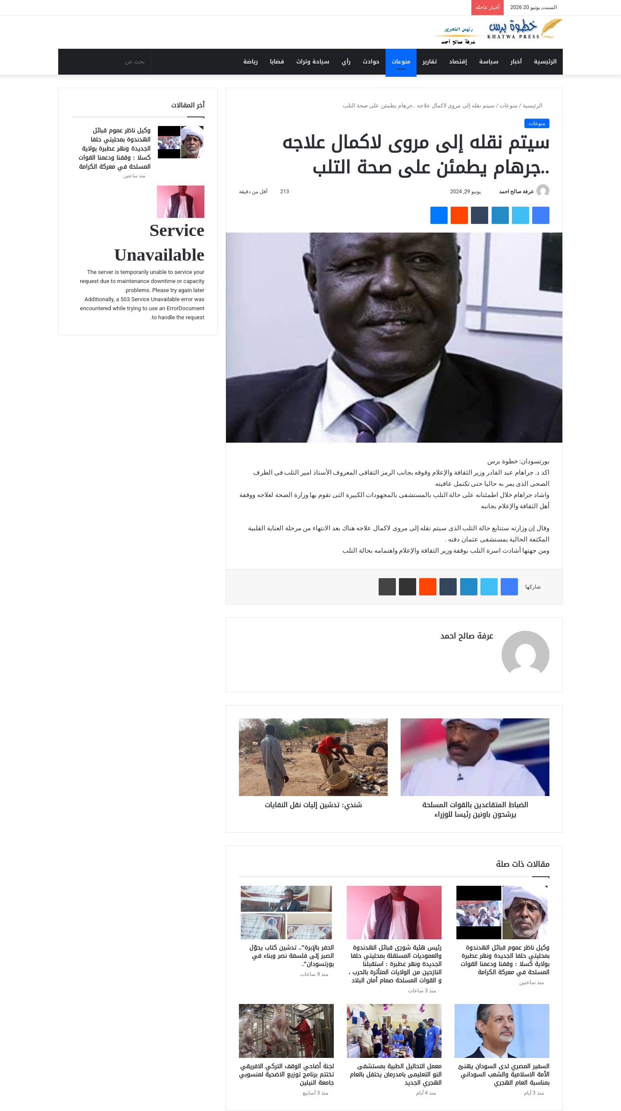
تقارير (430, 61)
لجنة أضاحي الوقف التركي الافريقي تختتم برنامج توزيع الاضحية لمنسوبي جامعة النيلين (286, 1075)
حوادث (371, 61)
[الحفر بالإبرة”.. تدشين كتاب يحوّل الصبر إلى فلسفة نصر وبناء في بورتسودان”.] (286, 912)
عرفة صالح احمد (516, 192)
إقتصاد (458, 61)
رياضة (250, 61)
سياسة (489, 61)
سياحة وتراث (312, 61)
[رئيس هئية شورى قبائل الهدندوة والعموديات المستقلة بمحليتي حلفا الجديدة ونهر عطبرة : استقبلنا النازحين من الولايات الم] (394, 912)
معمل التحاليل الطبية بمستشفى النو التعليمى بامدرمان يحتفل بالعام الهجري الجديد (396, 1075)
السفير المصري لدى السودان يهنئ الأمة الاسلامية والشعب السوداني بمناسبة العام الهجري (503, 1075)
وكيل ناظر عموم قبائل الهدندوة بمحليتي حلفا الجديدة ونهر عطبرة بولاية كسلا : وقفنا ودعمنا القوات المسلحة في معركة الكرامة (505, 960)
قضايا (277, 61)
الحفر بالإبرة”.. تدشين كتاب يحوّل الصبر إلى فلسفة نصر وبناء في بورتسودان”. (291, 956)
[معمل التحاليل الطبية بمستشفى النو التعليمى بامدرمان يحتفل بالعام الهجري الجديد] (394, 1030)
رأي (346, 61)
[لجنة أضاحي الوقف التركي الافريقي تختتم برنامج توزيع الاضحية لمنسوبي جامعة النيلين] (286, 1030)
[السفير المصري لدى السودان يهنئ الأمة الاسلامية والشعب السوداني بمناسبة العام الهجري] (502, 1030)
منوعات (401, 61)
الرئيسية (545, 61)
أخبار (516, 61)
